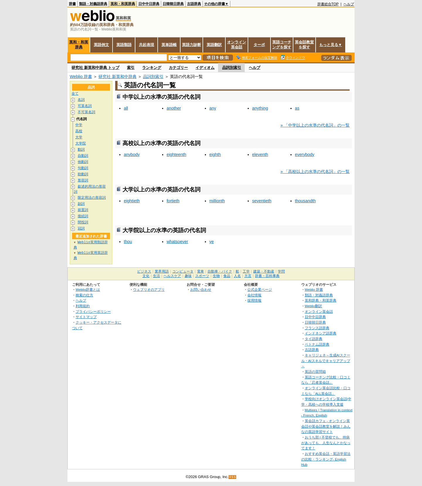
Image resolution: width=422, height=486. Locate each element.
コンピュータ (182, 271)
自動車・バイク (219, 271)
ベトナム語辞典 (317, 344)
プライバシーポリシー (93, 312)
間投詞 (83, 222)
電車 (200, 271)
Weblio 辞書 (81, 76)
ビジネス (144, 271)
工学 (246, 271)
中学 (78, 125)
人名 (237, 276)
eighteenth (176, 154)
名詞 (81, 99)
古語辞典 (194, 4)
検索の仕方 (84, 295)
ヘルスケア (172, 276)
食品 (226, 276)
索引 (131, 67)
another (173, 108)
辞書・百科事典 (267, 276)
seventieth (261, 200)
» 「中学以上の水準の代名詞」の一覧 (315, 125)
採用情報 (254, 301)
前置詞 (83, 210)
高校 (78, 131)
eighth (215, 154)
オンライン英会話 (236, 44)
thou (128, 241)
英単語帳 (169, 45)
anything (260, 108)
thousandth (305, 200)
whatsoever (177, 241)
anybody (131, 154)
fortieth (172, 200)
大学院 (80, 143)
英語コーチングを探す (281, 44)
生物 (216, 276)
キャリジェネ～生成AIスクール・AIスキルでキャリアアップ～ (325, 361)
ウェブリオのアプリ (149, 290)
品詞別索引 (231, 67)
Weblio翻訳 (313, 306)
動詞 (81, 149)
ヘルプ (348, 4)
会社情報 (254, 295)
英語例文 (101, 45)
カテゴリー (178, 67)
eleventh (260, 154)
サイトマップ (86, 317)
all (126, 108)
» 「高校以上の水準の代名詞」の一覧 (315, 171)
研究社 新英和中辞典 (117, 76)
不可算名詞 (86, 112)
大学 (78, 137)
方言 (247, 276)
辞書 (72, 4)
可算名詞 (85, 105)
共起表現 (146, 45)
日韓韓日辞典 (173, 4)
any (212, 108)
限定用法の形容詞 (92, 198)
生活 (156, 276)
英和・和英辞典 (122, 4)
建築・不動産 (263, 271)
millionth (217, 200)
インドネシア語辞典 (320, 333)
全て (75, 93)
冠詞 (81, 228)
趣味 (188, 276)
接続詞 (83, 216)
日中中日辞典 (148, 4)
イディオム (205, 67)
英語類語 (124, 45)
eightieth (131, 200)
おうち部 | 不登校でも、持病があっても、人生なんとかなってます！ (325, 443)
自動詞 (83, 155)
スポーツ (202, 276)
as (297, 108)
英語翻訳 (214, 45)
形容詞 (83, 180)
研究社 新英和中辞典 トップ (95, 67)
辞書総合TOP (328, 4)
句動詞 (83, 168)
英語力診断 (191, 45)
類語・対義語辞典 (93, 4)
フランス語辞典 (317, 328)
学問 (281, 271)
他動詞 (83, 161)
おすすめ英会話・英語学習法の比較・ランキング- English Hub (325, 459)
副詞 (81, 204)
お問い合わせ (200, 290)
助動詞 (83, 174)
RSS (232, 477)
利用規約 (83, 306)
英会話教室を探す (304, 44)
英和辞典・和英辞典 (320, 301)
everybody (304, 154)
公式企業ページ (259, 290)
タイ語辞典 (313, 339)
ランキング (151, 67)
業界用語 (162, 271)
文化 (145, 276)
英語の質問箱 (315, 372)
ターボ (259, 45)
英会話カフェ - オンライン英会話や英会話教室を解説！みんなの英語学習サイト (325, 426)
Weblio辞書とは (88, 290)
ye (211, 241)
